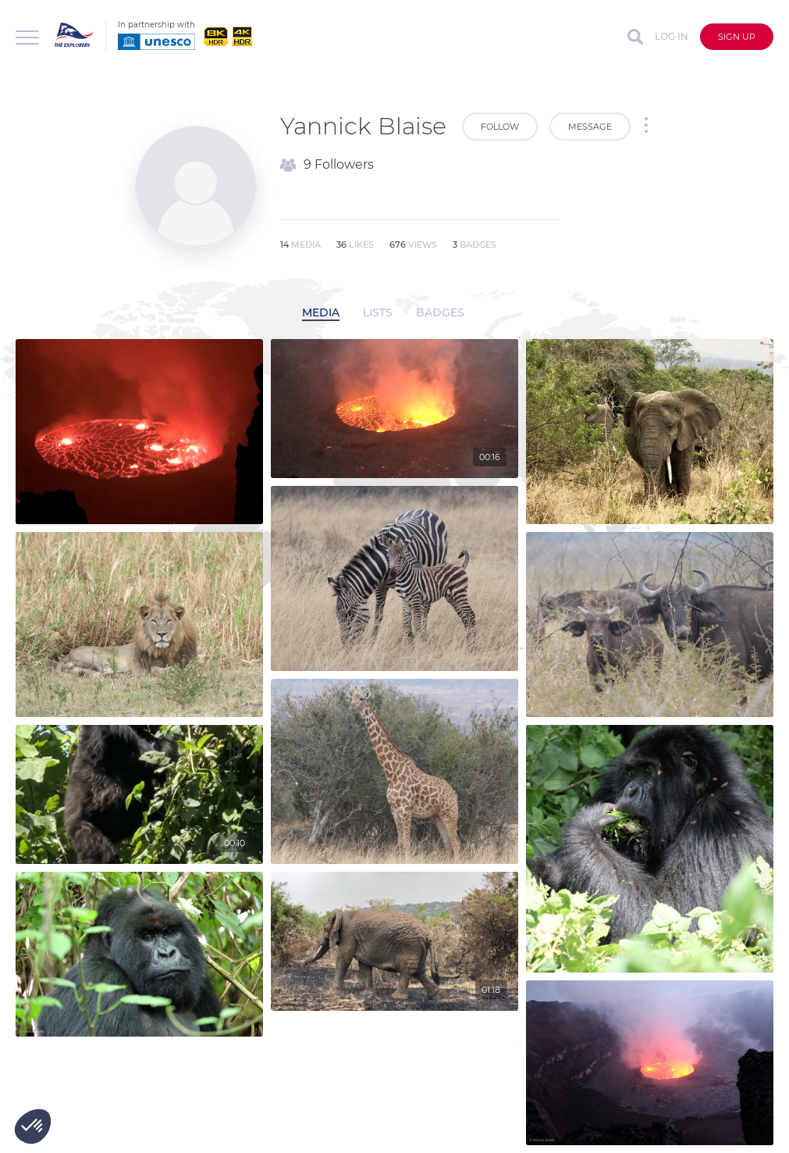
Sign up (736, 36)
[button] (33, 1126)
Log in (671, 36)
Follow (500, 126)
